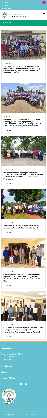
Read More (7, 77)
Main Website (6, 3)
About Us (4, 372)
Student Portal (6, 8)
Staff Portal (5, 5)
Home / (5, 22)
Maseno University (19, 415)
